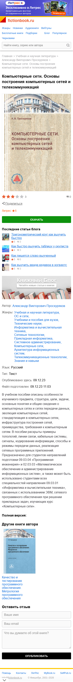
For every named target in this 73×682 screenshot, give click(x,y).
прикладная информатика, (33, 338)
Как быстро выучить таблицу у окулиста (39, 246)
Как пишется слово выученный (33, 255)
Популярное (59, 33)
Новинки (18, 28)
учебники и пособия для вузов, (36, 320)
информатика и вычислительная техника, (38, 329)
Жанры (6, 28)
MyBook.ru (49, 673)
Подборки (31, 33)
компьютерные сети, (29, 346)
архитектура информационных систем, (36, 351)
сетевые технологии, (29, 334)
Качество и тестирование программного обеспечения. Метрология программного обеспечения (12, 588)
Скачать (36, 219)
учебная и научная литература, (37, 312)
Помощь (6, 673)
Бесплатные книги (12, 33)
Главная (7, 56)
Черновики (8, 38)
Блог (47, 33)
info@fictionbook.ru (12, 677)
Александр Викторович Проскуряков (25, 60)
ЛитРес (35, 673)
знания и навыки (26, 360)
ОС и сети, (21, 316)
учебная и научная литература (36, 56)
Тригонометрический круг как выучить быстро (38, 236)
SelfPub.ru (65, 673)
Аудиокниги (32, 28)
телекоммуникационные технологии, (40, 357)
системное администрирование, (38, 342)
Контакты (21, 673)
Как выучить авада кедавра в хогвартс (39, 265)
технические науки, (28, 323)
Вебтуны (46, 28)
